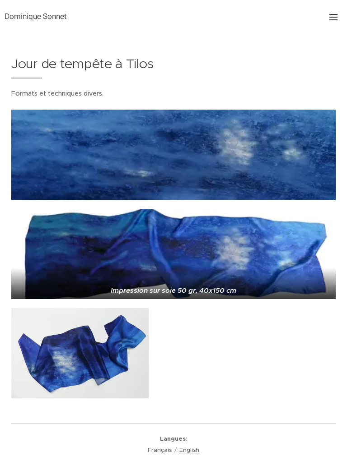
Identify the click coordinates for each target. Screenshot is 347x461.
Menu (333, 17)
